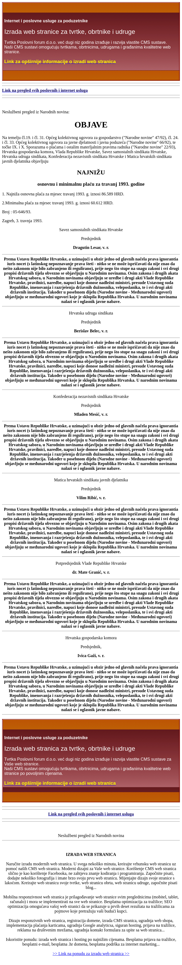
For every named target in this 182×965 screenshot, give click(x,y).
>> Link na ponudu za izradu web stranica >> (91, 953)
